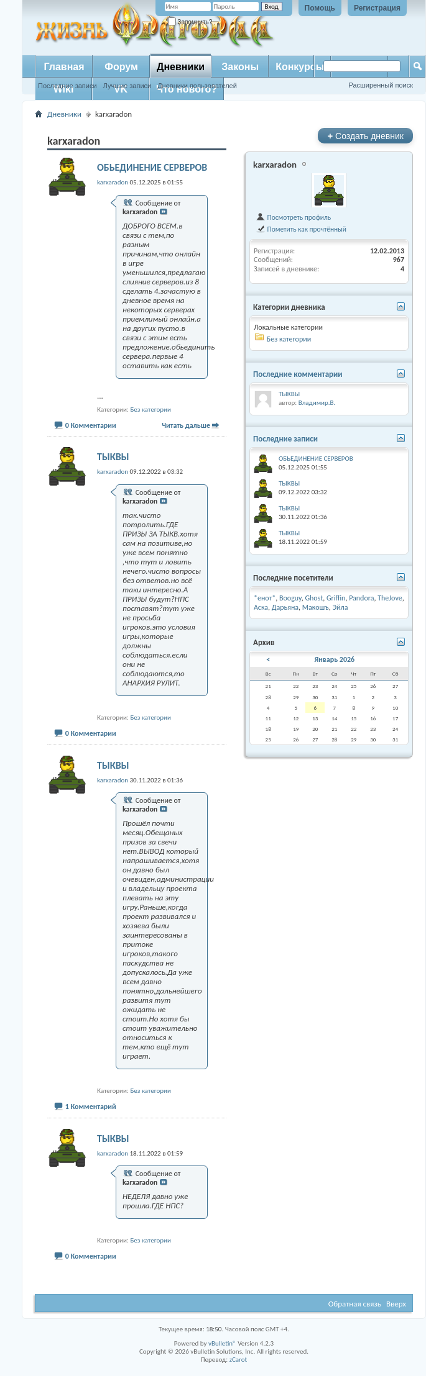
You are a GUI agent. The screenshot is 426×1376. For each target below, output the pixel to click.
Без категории (150, 409)
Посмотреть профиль (293, 217)
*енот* (265, 598)
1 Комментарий (90, 1106)
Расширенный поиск (380, 85)
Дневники (181, 66)
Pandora (361, 598)
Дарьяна (285, 607)
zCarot (238, 1360)
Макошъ (315, 607)
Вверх (396, 1303)
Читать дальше (186, 425)
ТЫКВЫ (113, 457)
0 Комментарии (90, 425)
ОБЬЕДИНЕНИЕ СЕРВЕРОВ (152, 167)
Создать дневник (365, 135)
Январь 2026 (334, 659)
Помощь (320, 8)
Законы (240, 66)
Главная (64, 66)
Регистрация (377, 8)
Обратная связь (354, 1303)
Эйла (340, 607)
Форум (121, 66)
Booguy (290, 598)
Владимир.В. (317, 403)
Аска (261, 607)
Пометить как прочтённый (301, 229)
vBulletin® (222, 1343)
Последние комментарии (298, 374)
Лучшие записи (127, 85)
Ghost (314, 598)
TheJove (389, 598)
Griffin (336, 598)
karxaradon (275, 164)
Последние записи (67, 85)
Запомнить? (190, 22)
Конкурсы (300, 66)
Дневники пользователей (197, 85)
